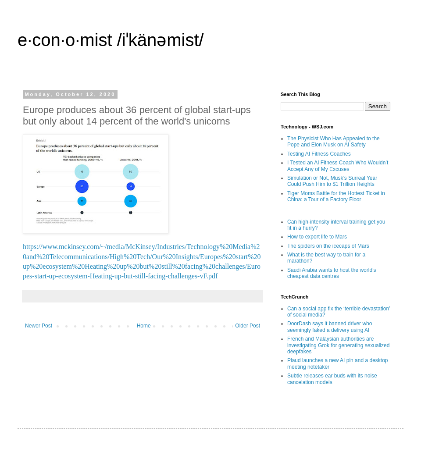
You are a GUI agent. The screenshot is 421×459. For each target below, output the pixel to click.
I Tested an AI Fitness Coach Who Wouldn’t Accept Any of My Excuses (337, 166)
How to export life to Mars (317, 237)
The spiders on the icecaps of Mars (328, 246)
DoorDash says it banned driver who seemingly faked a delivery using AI (329, 326)
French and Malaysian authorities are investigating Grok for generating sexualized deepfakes (338, 345)
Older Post (247, 326)
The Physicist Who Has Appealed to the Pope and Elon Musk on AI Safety (333, 141)
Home (144, 326)
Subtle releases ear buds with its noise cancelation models (332, 379)
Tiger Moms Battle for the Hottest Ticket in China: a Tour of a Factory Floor (336, 196)
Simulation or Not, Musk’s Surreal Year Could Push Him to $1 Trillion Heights (332, 181)
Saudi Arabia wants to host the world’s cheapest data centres (331, 273)
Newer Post (38, 326)
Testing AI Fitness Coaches (319, 154)
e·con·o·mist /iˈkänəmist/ (111, 40)
